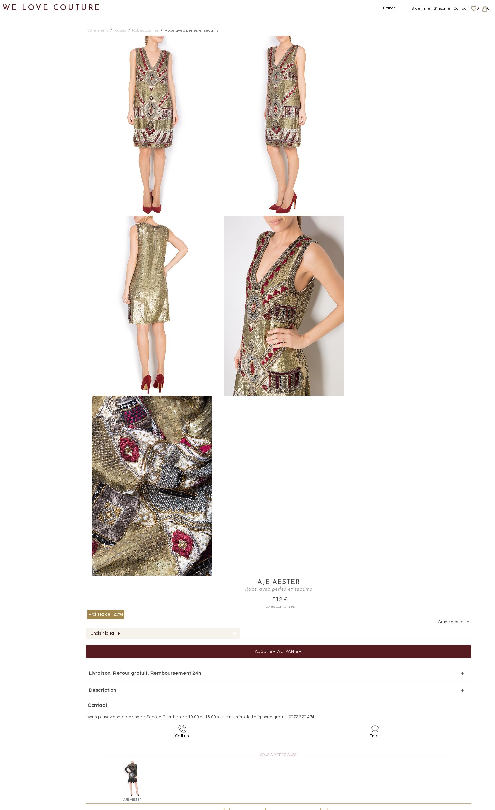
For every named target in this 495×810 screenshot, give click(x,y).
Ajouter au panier (413, 108)
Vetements (97, 30)
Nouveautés (22, 49)
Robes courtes (39, 178)
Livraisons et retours (426, 742)
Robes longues (39, 146)
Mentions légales (423, 736)
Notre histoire (24, 32)
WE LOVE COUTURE (52, 7)
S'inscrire (442, 8)
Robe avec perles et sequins (192, 30)
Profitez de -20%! (374, 71)
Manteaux (27, 97)
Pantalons (27, 113)
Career (413, 768)
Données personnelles (429, 749)
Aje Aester (413, 39)
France (389, 8)
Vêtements (21, 65)
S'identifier (421, 8)
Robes (22, 129)
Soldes (15, 307)
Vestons (24, 210)
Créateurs (20, 275)
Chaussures (22, 226)
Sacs (13, 243)
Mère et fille (22, 291)
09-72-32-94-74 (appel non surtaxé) (289, 684)
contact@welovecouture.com (426, 684)
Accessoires (22, 259)
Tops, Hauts (29, 194)
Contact (461, 8)
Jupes (21, 81)
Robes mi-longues (43, 162)
